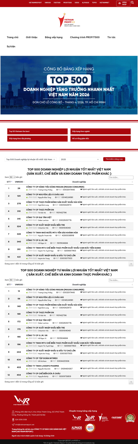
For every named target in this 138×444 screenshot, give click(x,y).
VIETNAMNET (104, 3)
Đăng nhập (123, 3)
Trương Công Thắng (45, 190)
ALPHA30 (85, 3)
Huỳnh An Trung (43, 258)
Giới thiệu (31, 37)
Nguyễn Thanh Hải (44, 235)
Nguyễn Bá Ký (43, 376)
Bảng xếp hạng (53, 37)
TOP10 (94, 3)
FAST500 (57, 3)
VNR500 (48, 3)
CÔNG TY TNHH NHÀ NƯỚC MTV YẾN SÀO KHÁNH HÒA (52, 232)
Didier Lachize (43, 220)
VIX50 (77, 3)
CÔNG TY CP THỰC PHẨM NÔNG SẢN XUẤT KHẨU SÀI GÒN (54, 202)
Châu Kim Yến (43, 228)
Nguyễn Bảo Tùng (44, 197)
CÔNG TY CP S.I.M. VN (36, 240)
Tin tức (111, 37)
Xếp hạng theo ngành (81, 131)
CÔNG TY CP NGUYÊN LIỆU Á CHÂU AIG (45, 194)
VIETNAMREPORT (35, 3)
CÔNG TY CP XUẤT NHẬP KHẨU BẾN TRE (45, 225)
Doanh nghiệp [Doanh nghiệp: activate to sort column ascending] (79, 182)
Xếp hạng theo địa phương (20, 138)
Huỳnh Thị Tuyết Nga (45, 251)
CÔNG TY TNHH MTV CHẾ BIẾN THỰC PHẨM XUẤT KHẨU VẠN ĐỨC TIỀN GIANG (63, 248)
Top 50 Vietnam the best (19, 131)
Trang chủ (12, 37)
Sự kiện (11, 46)
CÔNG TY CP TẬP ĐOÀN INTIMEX (42, 358)
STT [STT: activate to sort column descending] (9, 182)
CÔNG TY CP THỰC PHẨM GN (40, 210)
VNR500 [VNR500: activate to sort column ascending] (19, 182)
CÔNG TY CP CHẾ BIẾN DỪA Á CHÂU (43, 373)
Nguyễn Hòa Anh (44, 369)
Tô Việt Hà (42, 213)
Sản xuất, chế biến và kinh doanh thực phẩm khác (108, 189)
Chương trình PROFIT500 (85, 37)
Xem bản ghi (13, 177)
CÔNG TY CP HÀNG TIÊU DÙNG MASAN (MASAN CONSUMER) (55, 187)
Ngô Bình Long (43, 205)
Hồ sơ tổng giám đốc (80, 138)
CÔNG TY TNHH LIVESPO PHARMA (42, 366)
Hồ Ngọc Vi (42, 243)
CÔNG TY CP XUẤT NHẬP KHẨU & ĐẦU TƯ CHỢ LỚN (51, 255)
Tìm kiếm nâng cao (114, 159)
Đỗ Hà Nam (42, 361)
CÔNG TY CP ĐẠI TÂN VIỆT (39, 217)
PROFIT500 (67, 3)
